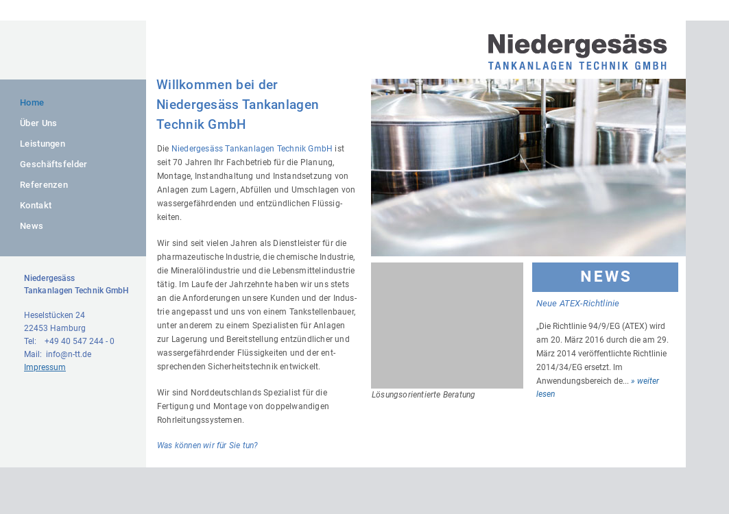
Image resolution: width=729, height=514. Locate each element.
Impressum (45, 367)
